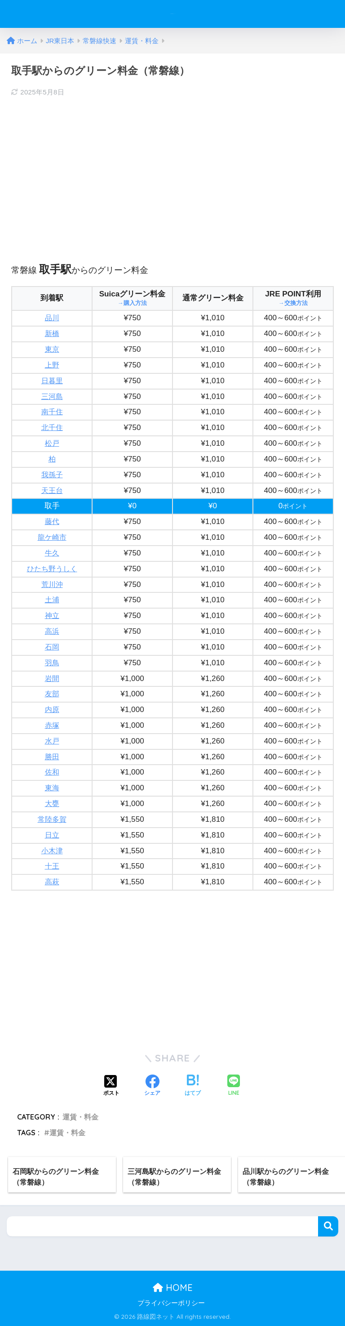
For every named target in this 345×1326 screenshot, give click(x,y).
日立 (52, 835)
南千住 (51, 412)
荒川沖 (51, 584)
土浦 (52, 600)
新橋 (52, 333)
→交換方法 (293, 303)
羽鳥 (52, 663)
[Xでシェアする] (111, 1086)
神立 (52, 615)
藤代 (52, 521)
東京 (52, 349)
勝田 (52, 757)
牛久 (52, 553)
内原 (52, 709)
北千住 (51, 427)
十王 (52, 866)
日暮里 (51, 380)
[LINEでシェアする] (233, 1086)
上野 (52, 365)
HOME (173, 1287)
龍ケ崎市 (52, 537)
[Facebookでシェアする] (152, 1086)
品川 (52, 318)
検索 (328, 1226)
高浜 (52, 631)
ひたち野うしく (52, 568)
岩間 (52, 678)
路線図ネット (174, 13)
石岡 (52, 647)
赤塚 (52, 725)
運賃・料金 (80, 1116)
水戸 (52, 741)
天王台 (51, 490)
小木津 (51, 851)
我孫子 (51, 474)
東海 (52, 788)
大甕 (52, 803)
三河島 (51, 396)
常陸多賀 (52, 819)
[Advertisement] (172, 171)
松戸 (52, 443)
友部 (52, 694)
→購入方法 (132, 303)
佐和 (52, 772)
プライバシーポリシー (171, 1303)
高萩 (52, 882)
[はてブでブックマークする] (193, 1086)
